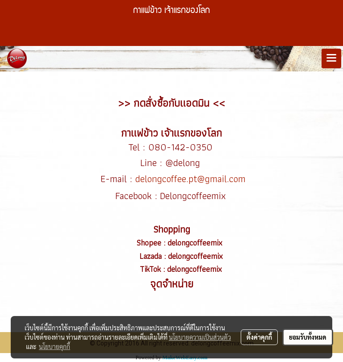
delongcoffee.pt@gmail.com (190, 179)
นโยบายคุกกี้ (54, 346)
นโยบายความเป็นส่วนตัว (200, 337)
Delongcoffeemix (194, 196)
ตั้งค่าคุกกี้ (259, 337)
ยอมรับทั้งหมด (307, 337)
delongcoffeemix (196, 242)
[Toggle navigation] (331, 58)
